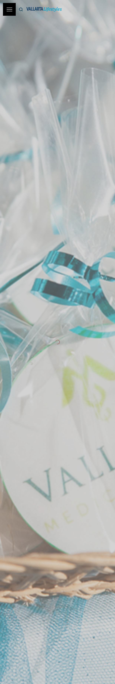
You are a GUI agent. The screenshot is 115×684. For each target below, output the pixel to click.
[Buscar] (21, 9)
